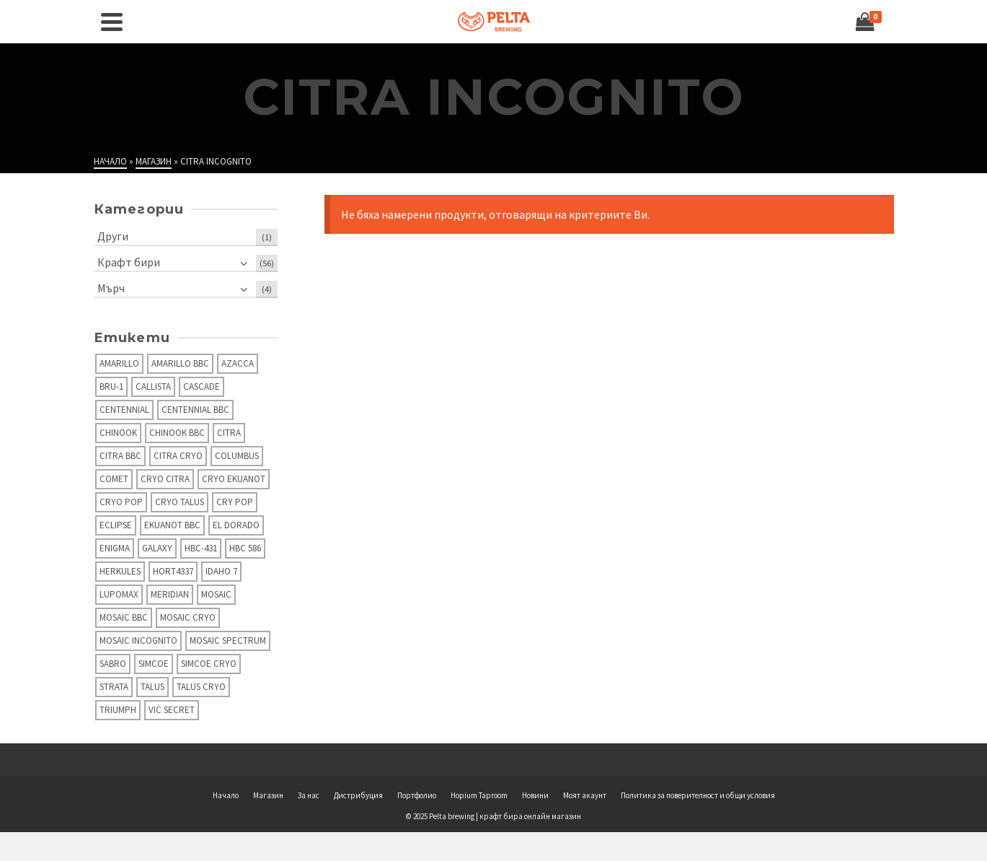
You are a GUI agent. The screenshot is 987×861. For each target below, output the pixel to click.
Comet (113, 479)
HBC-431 (201, 548)
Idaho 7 (221, 571)
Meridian (170, 594)
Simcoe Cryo (208, 663)
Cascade (201, 386)
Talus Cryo (201, 687)
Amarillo (119, 363)
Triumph (117, 710)
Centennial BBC (195, 409)
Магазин (268, 795)
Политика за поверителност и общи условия (698, 795)
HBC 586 (245, 548)
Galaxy (157, 548)
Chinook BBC (177, 433)
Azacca (237, 363)
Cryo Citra (165, 479)
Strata (113, 687)
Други (112, 236)
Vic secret (172, 710)
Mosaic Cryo (188, 617)
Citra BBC (120, 456)
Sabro (112, 663)
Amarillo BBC (180, 363)
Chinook (118, 433)
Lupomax (118, 594)
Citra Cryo (178, 456)
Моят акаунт (584, 795)
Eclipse (115, 525)
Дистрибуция (358, 795)
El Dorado (236, 525)
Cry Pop (234, 502)
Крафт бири (128, 262)
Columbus (237, 456)
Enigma (114, 548)
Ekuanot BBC (172, 525)
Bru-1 (111, 386)
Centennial (124, 409)
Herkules (120, 571)
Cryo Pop (121, 502)
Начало (226, 795)
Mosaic (216, 594)
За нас (308, 795)
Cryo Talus (179, 502)
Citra (229, 433)
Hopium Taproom (479, 795)
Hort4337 (173, 571)
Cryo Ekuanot (233, 479)
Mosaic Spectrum (228, 640)
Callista (153, 386)
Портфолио (416, 795)
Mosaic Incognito (138, 640)
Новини (535, 795)
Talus (152, 687)
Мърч (111, 288)
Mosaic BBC (123, 617)
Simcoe (153, 663)
